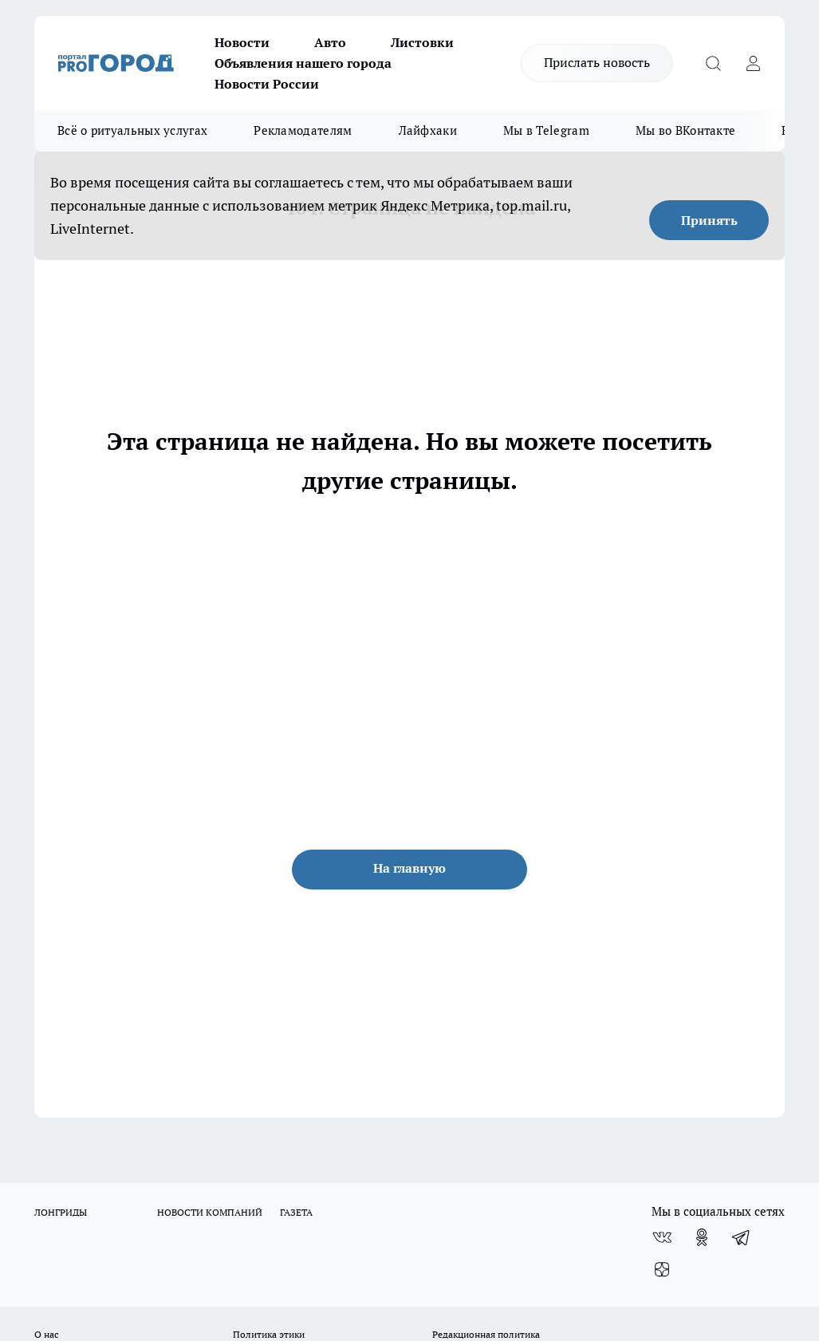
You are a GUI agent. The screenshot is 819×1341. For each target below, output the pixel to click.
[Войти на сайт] (753, 63)
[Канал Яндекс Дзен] (662, 1269)
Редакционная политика (486, 1334)
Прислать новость (597, 62)
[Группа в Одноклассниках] (702, 1237)
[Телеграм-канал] (742, 1237)
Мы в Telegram (546, 130)
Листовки (422, 42)
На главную (409, 868)
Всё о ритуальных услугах (132, 130)
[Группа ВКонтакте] (662, 1237)
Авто (330, 42)
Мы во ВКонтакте (686, 130)
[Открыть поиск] (713, 63)
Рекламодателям (303, 130)
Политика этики (269, 1334)
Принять (709, 220)
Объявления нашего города (303, 63)
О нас (46, 1334)
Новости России (267, 84)
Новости (242, 42)
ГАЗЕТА (296, 1212)
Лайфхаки (428, 130)
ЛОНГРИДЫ (60, 1212)
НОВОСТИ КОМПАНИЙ (209, 1212)
